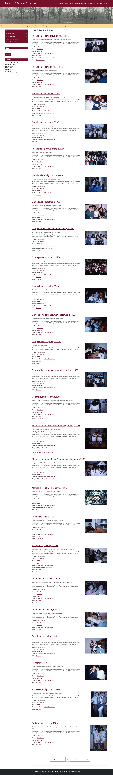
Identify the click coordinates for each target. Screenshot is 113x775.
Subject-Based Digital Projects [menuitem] (16, 42)
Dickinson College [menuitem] (69, 3)
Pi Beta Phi (49, 248)
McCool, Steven (40, 57)
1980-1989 (39, 51)
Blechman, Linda (41, 452)
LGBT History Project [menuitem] (102, 3)
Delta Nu (48, 447)
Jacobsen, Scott (50, 57)
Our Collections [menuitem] (16, 34)
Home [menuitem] (61, 3)
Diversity (38, 363)
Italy (38, 563)
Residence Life (39, 279)
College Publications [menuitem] (16, 37)
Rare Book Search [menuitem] (91, 3)
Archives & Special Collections (21, 3)
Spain (38, 596)
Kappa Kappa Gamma (51, 478)
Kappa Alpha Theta (51, 113)
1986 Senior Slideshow (49, 53)
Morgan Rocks (40, 303)
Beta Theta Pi (49, 567)
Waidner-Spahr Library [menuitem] (80, 3)
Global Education (40, 60)
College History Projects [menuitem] (16, 39)
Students (38, 55)
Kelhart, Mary (49, 452)
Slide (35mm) (40, 49)
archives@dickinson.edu (11, 72)
